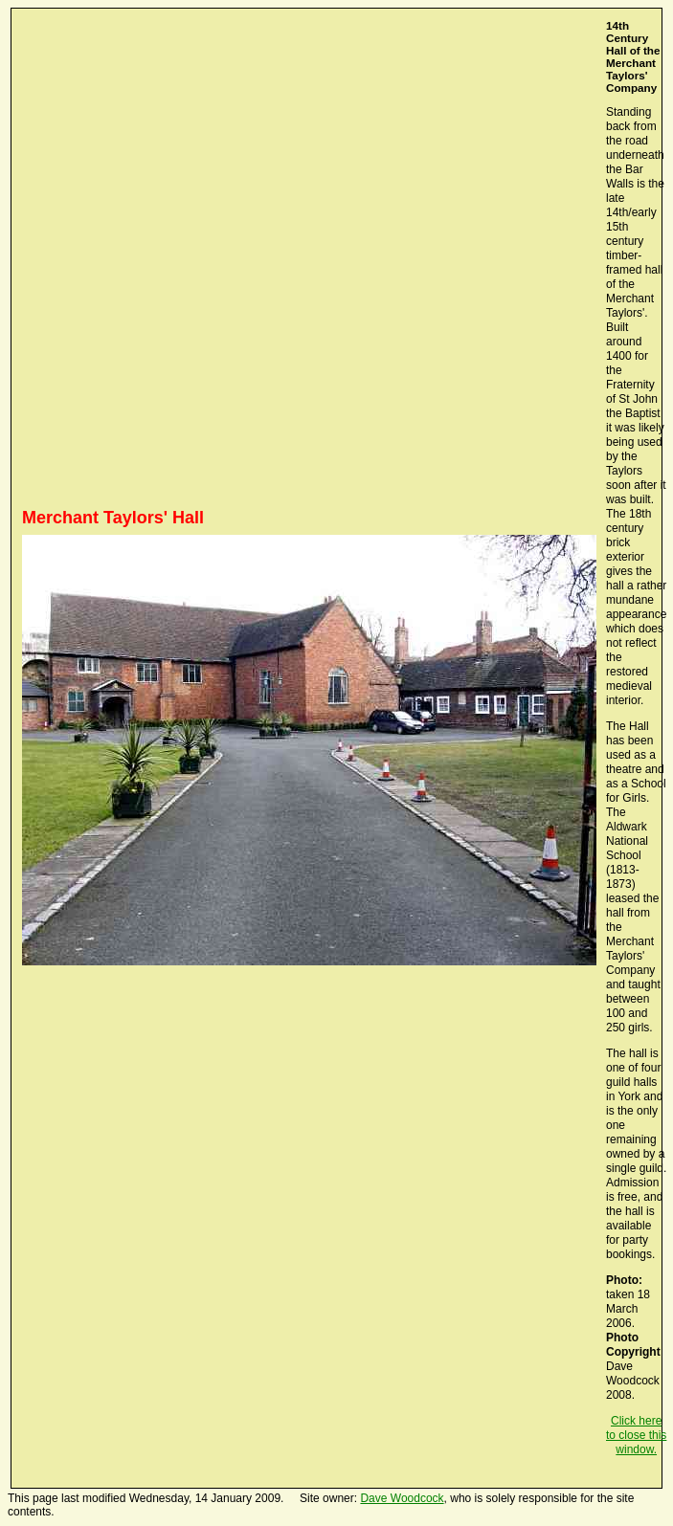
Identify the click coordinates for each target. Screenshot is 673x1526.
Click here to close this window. (636, 1435)
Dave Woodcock (401, 1498)
